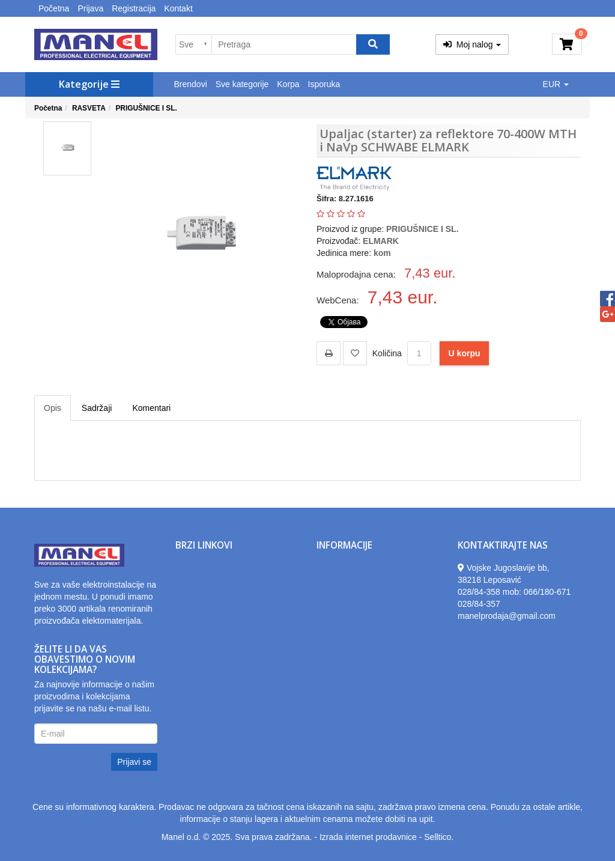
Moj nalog (472, 44)
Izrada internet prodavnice (368, 837)
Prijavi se (134, 762)
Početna (53, 8)
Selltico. (438, 837)
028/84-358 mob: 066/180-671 (514, 592)
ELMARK (381, 241)
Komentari (151, 408)
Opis (52, 408)
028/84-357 (479, 604)
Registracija (134, 8)
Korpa (288, 84)
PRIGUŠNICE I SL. (146, 108)
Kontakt (178, 8)
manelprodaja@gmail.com (507, 616)
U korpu (464, 353)
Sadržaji (97, 408)
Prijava (90, 8)
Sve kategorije (242, 84)
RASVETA (89, 108)
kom (382, 253)
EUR (556, 84)
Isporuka (324, 84)
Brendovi (190, 84)
